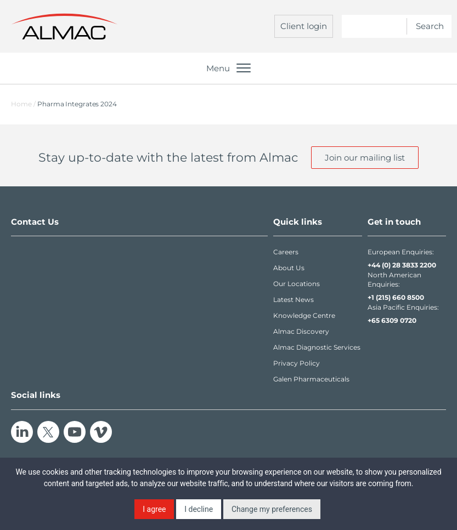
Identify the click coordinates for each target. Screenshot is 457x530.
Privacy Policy (296, 363)
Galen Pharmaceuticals (311, 379)
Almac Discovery (301, 331)
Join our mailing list (365, 157)
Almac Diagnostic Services (316, 347)
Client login (303, 26)
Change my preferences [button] (272, 509)
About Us (288, 268)
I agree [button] (154, 509)
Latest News (293, 299)
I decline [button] (198, 509)
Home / (23, 104)
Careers (285, 252)
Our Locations (296, 284)
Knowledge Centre (304, 315)
